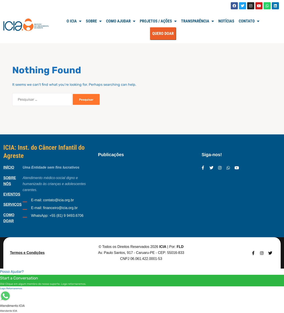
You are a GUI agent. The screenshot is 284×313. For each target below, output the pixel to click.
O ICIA (74, 21)
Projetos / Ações (158, 21)
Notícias (226, 21)
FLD (180, 247)
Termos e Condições (27, 253)
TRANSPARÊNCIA (197, 21)
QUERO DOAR (163, 33)
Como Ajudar (120, 21)
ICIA (162, 247)
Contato (249, 21)
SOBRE (94, 21)
